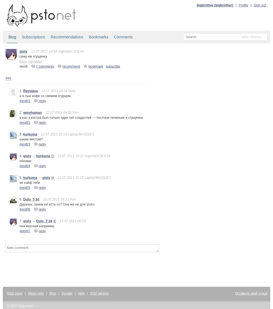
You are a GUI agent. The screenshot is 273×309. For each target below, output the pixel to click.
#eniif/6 (25, 209)
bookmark (93, 66)
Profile (243, 5)
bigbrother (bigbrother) (215, 5)
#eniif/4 (25, 166)
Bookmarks (98, 37)
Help (81, 293)
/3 (52, 156)
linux (23, 61)
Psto (22, 306)
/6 (54, 221)
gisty (23, 51)
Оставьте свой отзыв (251, 293)
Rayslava (30, 91)
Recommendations (67, 37)
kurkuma (30, 134)
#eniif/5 (25, 188)
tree (8, 78)
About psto (36, 293)
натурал (35, 61)
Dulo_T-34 (31, 199)
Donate (67, 293)
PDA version (99, 293)
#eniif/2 (25, 123)
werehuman (32, 113)
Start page (14, 293)
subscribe (113, 66)
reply (40, 100)
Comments (123, 37)
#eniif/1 (25, 101)
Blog (12, 37)
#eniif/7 (25, 231)
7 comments (42, 66)
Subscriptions (33, 37)
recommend (68, 66)
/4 (52, 178)
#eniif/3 (25, 144)
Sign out (260, 5)
